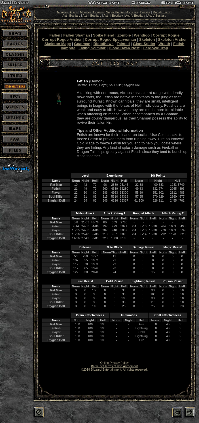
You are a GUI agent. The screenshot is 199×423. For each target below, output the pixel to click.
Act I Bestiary (71, 15)
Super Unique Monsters (122, 12)
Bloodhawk (104, 44)
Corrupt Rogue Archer (62, 39)
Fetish (178, 44)
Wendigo (142, 35)
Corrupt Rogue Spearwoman (110, 39)
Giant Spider (144, 44)
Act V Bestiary (156, 15)
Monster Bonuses (92, 12)
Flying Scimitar (92, 48)
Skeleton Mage (58, 44)
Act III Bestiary (113, 15)
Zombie (124, 35)
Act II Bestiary (91, 15)
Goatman (82, 44)
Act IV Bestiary (135, 15)
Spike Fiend (103, 35)
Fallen (54, 35)
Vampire (68, 48)
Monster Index (162, 12)
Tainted (123, 44)
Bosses (145, 12)
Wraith (164, 44)
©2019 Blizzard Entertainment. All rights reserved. (114, 369)
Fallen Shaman (76, 35)
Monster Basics (67, 12)
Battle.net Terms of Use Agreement (114, 366)
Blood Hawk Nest (124, 48)
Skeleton (147, 39)
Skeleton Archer (172, 39)
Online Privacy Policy (114, 362)
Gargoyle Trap (155, 48)
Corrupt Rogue (166, 35)
